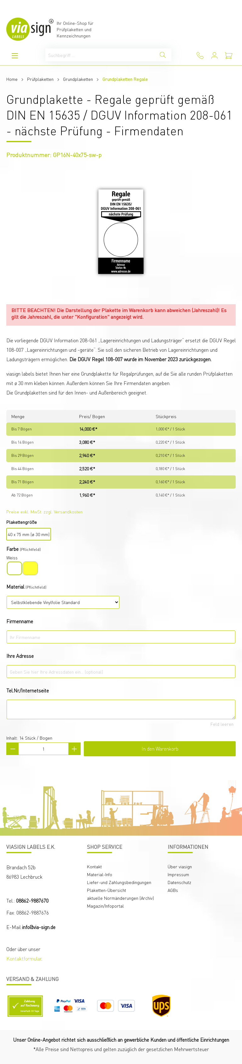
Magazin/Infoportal (105, 906)
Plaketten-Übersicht (106, 890)
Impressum (178, 874)
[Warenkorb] (229, 55)
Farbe (12, 549)
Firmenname (19, 621)
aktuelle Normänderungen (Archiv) (120, 898)
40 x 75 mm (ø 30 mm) (28, 534)
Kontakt (94, 866)
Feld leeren (221, 724)
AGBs (173, 890)
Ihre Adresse (20, 656)
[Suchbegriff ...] (99, 54)
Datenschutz (179, 882)
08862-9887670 (32, 900)
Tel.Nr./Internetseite (27, 690)
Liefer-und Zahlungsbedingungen (119, 882)
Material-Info (99, 874)
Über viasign (180, 866)
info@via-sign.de (38, 927)
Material (15, 587)
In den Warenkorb (159, 748)
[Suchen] (162, 54)
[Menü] (14, 55)
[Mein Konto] (214, 55)
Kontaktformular (23, 958)
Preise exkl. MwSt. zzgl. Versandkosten (44, 511)
